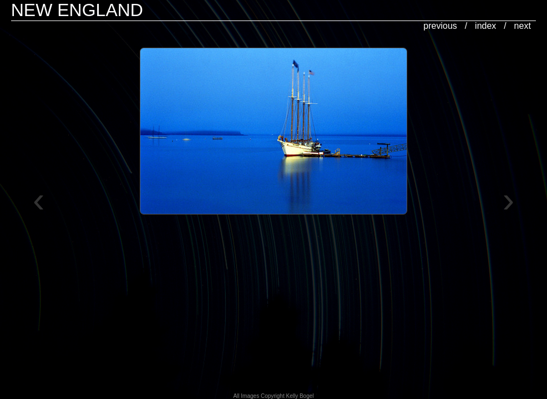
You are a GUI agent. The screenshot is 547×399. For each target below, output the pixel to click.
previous (440, 25)
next (522, 25)
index (485, 25)
